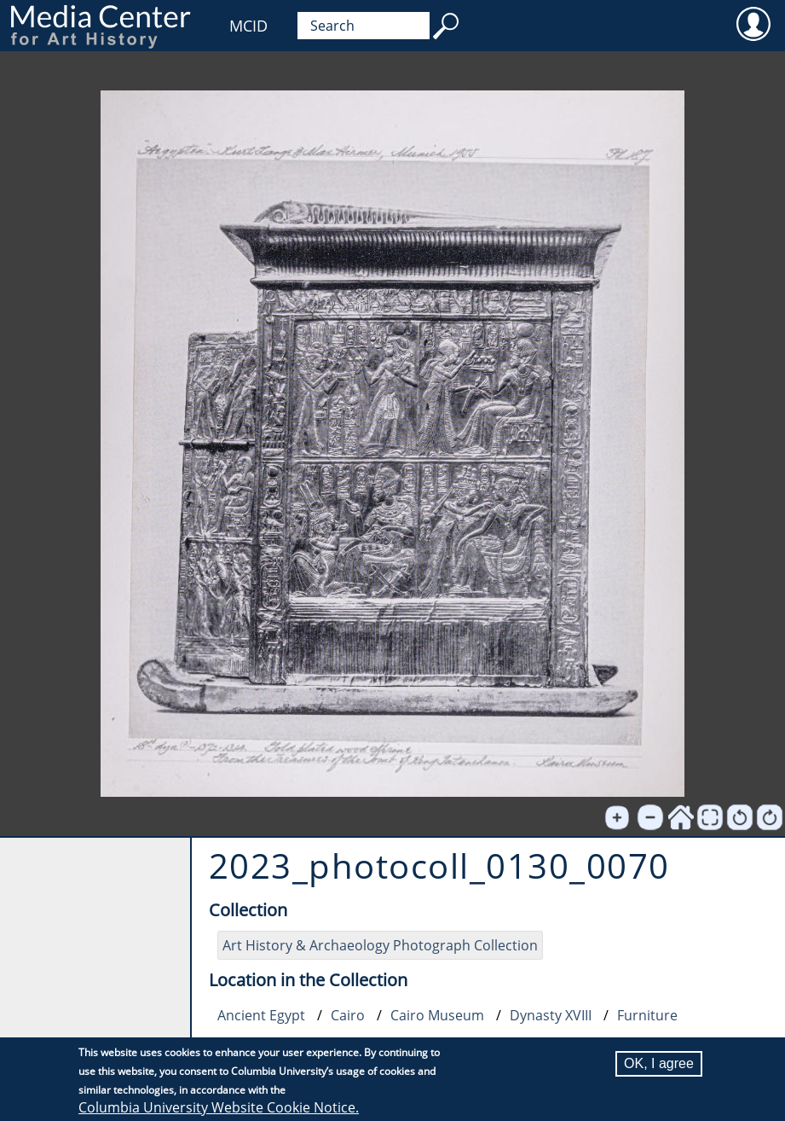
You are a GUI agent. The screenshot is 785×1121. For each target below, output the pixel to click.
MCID (248, 25)
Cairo (348, 1015)
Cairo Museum (437, 1015)
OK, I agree (659, 1063)
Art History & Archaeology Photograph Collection (380, 945)
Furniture (647, 1015)
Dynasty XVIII (551, 1015)
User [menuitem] (753, 23)
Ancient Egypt (261, 1015)
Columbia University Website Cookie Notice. (218, 1107)
